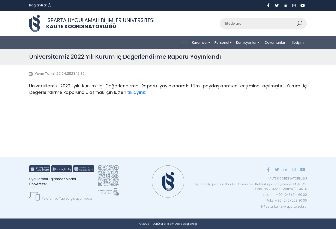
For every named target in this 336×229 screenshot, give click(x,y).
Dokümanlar (275, 42)
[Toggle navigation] (40, 5)
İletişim (298, 42)
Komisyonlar (246, 42)
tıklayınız (136, 92)
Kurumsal (199, 42)
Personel (221, 42)
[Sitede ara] (258, 23)
